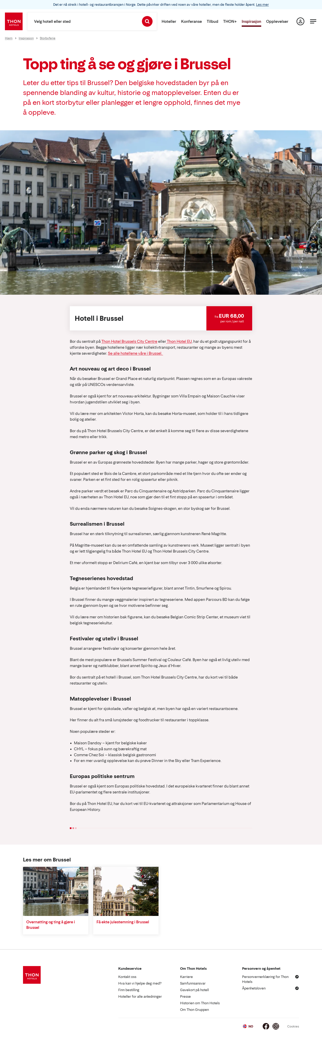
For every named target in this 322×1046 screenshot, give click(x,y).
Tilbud (212, 21)
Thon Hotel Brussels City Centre (129, 341)
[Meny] (313, 21)
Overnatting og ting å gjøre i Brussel (50, 925)
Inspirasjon (251, 21)
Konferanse (191, 21)
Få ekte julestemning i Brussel (123, 922)
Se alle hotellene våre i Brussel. (135, 353)
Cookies (293, 1026)
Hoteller (169, 21)
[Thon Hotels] (14, 21)
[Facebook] (266, 1026)
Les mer (262, 4)
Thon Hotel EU (179, 341)
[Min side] (300, 21)
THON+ (230, 21)
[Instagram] (276, 1026)
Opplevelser (277, 21)
